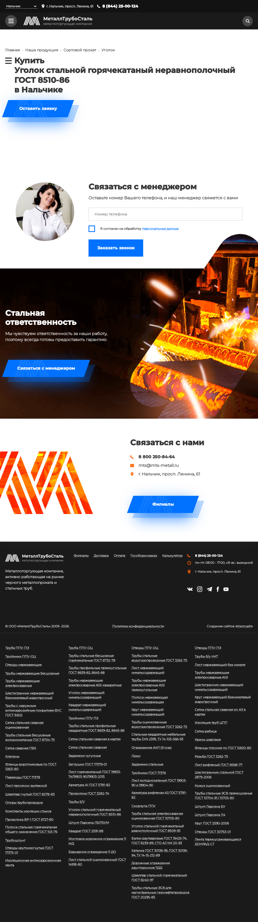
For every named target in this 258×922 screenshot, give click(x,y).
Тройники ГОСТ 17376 (148, 773)
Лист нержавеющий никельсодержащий (147, 670)
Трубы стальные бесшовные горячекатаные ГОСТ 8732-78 (91, 658)
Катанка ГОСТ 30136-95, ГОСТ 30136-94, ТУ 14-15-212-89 (159, 853)
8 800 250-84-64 (157, 457)
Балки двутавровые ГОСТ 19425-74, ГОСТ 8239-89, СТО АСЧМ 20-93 (159, 840)
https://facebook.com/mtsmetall (218, 589)
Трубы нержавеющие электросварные (22, 683)
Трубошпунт (15, 840)
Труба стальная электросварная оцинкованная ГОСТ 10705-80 (157, 816)
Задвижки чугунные (84, 756)
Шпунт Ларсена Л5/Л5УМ (88, 823)
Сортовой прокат (80, 50)
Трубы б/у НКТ (206, 656)
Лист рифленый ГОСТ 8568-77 (218, 765)
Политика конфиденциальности (138, 626)
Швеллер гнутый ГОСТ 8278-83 (30, 794)
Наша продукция (41, 50)
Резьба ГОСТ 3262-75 (211, 756)
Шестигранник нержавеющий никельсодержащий (219, 687)
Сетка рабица (206, 731)
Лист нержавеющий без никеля (220, 665)
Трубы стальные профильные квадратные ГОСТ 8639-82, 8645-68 (96, 728)
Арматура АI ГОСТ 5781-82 (89, 785)
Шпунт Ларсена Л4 (210, 815)
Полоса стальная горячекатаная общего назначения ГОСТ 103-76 (31, 829)
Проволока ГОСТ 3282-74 (88, 793)
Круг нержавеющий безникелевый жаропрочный (223, 699)
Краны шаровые (208, 739)
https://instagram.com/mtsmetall (199, 589)
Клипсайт (243, 626)
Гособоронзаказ (143, 555)
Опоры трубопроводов (24, 803)
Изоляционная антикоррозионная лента (33, 862)
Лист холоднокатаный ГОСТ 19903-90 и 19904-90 (159, 782)
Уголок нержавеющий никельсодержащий (86, 695)
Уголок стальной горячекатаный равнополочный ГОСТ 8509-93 (157, 828)
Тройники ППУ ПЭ (83, 718)
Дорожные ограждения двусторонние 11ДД (150, 865)
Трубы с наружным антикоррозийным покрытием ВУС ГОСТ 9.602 (33, 710)
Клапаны (12, 756)
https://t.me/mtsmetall (209, 589)
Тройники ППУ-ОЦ (20, 656)
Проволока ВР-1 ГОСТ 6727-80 (29, 819)
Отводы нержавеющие (23, 665)
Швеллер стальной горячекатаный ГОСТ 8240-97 (159, 877)
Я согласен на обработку (139, 228)
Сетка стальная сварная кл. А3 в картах (220, 712)
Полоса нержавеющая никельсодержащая (149, 699)
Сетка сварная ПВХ (20, 748)
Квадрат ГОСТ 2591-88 (85, 831)
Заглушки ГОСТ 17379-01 (87, 764)
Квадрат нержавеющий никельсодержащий (87, 707)
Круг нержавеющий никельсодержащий (147, 712)
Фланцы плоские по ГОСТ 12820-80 (223, 748)
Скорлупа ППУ (143, 806)
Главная (12, 50)
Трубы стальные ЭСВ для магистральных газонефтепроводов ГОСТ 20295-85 (160, 892)
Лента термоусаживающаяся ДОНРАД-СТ (218, 841)
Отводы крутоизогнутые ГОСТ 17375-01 (29, 850)
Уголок (108, 50)
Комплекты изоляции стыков (28, 811)
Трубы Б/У (76, 802)
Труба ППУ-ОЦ (80, 648)
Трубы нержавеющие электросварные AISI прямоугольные (148, 685)
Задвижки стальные (147, 764)
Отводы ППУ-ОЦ (144, 648)
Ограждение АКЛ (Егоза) (151, 748)
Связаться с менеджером (46, 368)
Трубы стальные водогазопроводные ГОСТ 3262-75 (159, 658)
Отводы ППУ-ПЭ (208, 648)
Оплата (119, 555)
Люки (135, 756)
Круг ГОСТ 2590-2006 (212, 823)
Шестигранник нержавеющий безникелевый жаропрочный (29, 695)
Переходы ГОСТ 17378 (22, 777)
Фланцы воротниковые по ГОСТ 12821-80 (30, 766)
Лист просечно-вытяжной (26, 786)
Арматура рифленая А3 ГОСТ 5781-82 (159, 795)
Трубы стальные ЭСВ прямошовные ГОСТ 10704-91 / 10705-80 (223, 795)
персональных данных (160, 228)
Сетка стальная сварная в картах (94, 739)
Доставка (101, 555)
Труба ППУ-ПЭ (17, 648)
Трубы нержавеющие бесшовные (32, 673)
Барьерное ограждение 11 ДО (92, 852)
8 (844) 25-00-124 (120, 6)
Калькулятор (172, 555)
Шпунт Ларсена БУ (210, 806)
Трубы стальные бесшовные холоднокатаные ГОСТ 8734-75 (30, 737)
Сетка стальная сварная (87, 747)
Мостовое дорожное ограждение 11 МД (97, 841)
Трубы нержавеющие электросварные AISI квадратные (95, 682)
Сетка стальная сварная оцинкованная (24, 725)
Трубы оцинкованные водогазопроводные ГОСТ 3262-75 (159, 724)
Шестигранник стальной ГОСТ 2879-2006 (219, 774)
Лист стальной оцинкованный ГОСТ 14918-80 (97, 862)
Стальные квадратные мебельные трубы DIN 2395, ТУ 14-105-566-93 (158, 736)
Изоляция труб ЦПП (211, 723)
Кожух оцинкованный (212, 786)
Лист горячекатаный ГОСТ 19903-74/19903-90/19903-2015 (94, 774)
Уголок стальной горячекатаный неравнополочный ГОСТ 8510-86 (94, 812)
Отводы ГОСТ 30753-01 (213, 832)
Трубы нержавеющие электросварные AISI (212, 675)
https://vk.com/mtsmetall (190, 589)
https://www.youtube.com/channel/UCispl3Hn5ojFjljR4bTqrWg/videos (226, 589)
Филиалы (163, 504)
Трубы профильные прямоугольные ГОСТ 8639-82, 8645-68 (97, 670)
